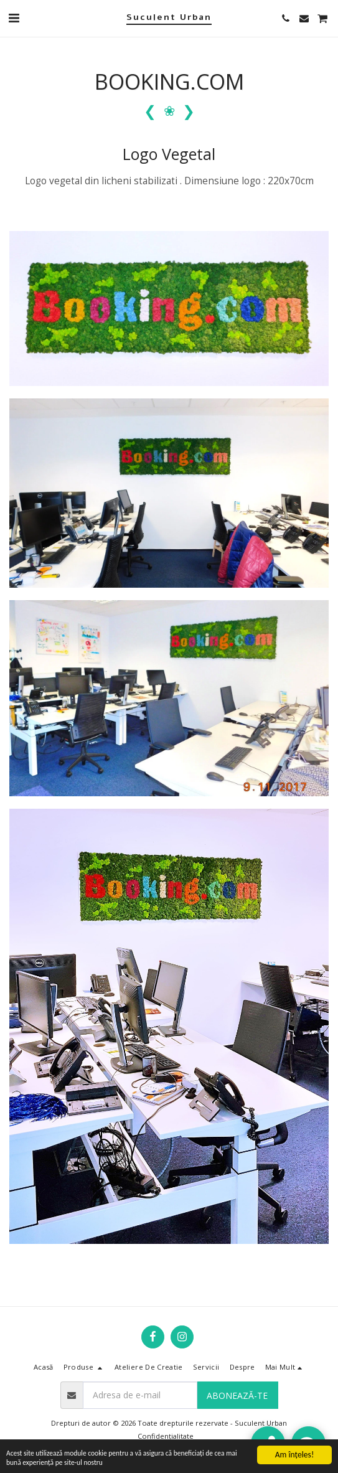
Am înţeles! (294, 1450)
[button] (13, 18)
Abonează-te (237, 1395)
